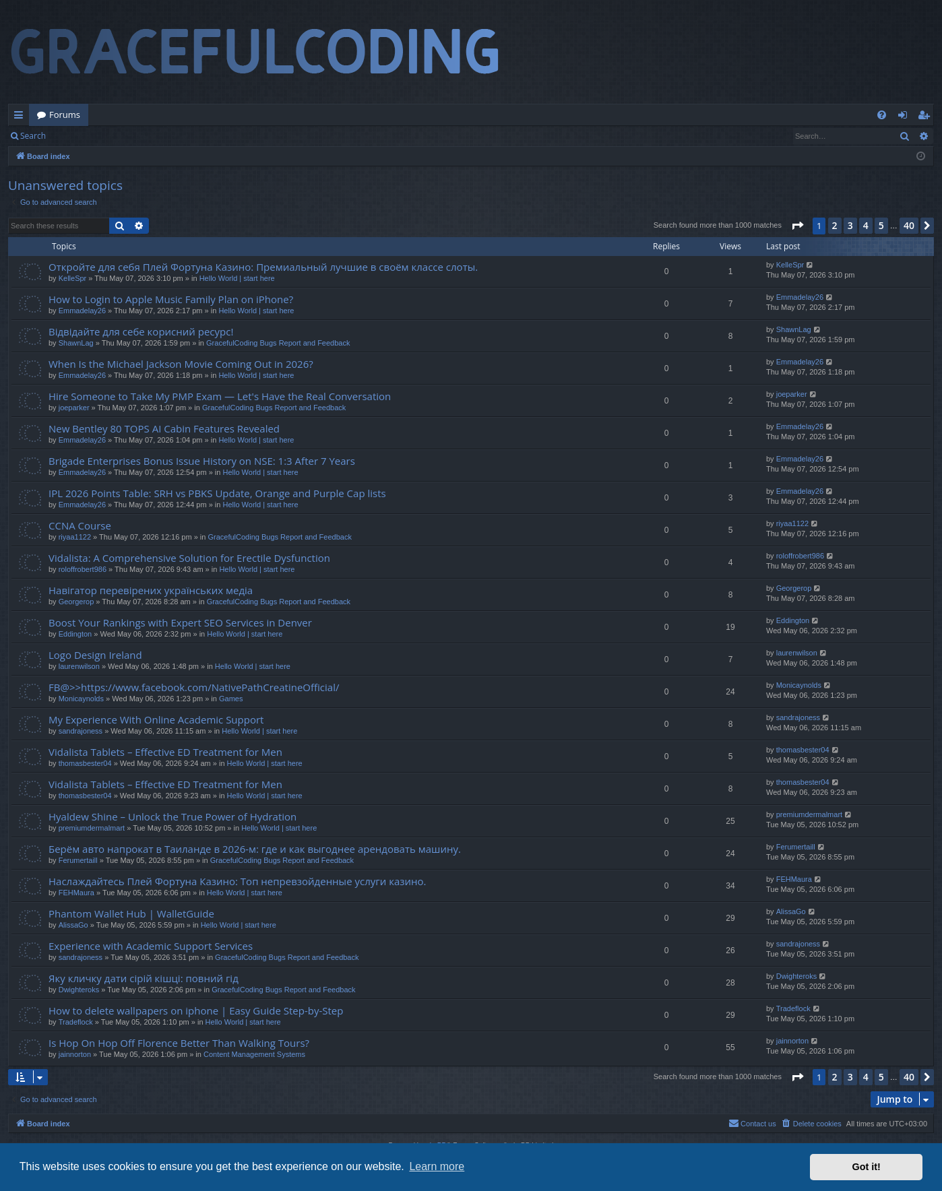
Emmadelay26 (82, 311)
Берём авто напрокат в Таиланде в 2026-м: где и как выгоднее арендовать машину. (255, 849)
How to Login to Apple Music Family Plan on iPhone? (171, 299)
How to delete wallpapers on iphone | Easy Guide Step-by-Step (196, 1010)
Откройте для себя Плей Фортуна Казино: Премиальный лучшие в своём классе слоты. (263, 266)
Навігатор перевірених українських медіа (151, 590)
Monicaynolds (81, 699)
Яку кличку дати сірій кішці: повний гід (144, 978)
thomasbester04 (85, 763)
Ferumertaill (78, 860)
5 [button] (881, 225)
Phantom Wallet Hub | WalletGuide (131, 913)
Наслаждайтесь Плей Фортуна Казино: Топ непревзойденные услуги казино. (237, 881)
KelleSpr (73, 278)
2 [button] (835, 225)
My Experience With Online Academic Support (156, 719)
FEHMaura (76, 893)
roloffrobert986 (82, 569)
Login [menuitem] (905, 117)
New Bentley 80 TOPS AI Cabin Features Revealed (164, 428)
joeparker (74, 408)
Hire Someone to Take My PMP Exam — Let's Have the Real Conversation (220, 396)
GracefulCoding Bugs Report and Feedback (278, 343)
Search (33, 135)
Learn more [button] (436, 1166)
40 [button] (909, 225)
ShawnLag (76, 343)
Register (120, 135)
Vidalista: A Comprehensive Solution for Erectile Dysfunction (189, 558)
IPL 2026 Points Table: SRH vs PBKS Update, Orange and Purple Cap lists (217, 493)
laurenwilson (79, 666)
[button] (797, 226)
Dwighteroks (79, 990)
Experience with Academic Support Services (151, 946)
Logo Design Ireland (95, 655)
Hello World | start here (237, 278)
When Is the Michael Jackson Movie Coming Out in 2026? (181, 364)
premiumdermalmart (92, 828)
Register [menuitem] (926, 117)
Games (231, 699)
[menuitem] (881, 115)
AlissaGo (73, 925)
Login (75, 135)
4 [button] (866, 225)
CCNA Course (80, 525)
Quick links (21, 117)
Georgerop (76, 602)
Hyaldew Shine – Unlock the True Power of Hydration (172, 816)
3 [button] (850, 225)
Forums (64, 114)
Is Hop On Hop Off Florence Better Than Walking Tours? (179, 1043)
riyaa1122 (75, 537)
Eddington (75, 634)
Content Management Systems (254, 1054)
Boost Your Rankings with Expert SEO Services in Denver (180, 622)
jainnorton (75, 1054)
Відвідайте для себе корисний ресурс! (141, 331)
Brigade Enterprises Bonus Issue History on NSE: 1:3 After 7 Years (202, 461)
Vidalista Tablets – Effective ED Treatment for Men (165, 752)
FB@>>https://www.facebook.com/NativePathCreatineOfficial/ (194, 687)
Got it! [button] (866, 1166)
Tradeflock (76, 1022)
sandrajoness (80, 731)
